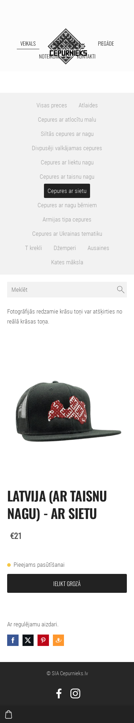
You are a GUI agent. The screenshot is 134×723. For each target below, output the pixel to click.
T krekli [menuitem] (33, 247)
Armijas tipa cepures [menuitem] (67, 219)
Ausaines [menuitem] (98, 247)
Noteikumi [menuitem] (49, 56)
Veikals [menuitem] (28, 43)
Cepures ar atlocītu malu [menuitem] (67, 119)
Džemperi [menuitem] (65, 247)
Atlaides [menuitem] (88, 105)
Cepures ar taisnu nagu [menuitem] (67, 176)
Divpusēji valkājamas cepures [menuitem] (67, 148)
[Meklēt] (67, 289)
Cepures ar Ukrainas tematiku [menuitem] (67, 233)
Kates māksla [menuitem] (67, 43)
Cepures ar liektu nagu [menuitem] (67, 162)
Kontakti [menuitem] (86, 56)
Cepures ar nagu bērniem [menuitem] (67, 205)
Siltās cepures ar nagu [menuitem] (67, 133)
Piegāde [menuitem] (106, 43)
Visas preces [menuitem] (51, 105)
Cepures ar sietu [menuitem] (67, 190)
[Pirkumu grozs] (8, 714)
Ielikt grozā (67, 583)
